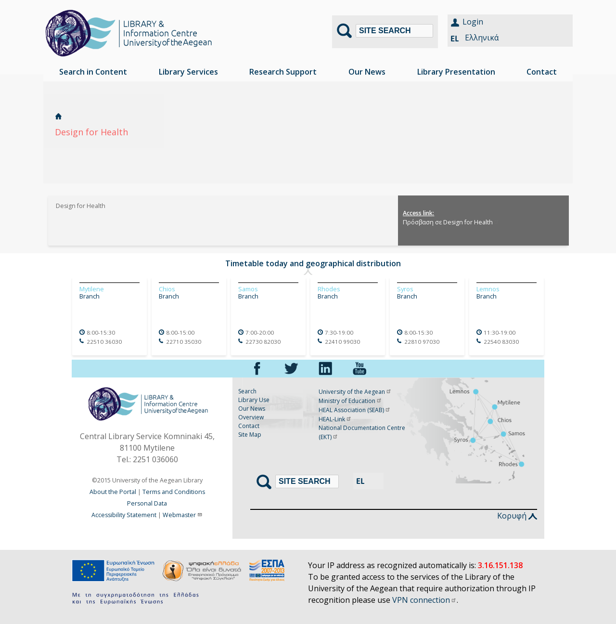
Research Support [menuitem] (283, 71)
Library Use (254, 400)
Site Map (249, 434)
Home (58, 116)
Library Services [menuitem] (188, 71)
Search (247, 391)
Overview (251, 417)
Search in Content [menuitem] (93, 71)
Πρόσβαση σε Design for (451, 222)
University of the (355, 392)
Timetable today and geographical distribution (313, 263)
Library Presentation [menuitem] (456, 71)
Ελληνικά (482, 37)
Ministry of (350, 401)
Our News (251, 408)
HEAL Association (355, 410)
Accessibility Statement (123, 515)
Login (472, 21)
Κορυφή (517, 515)
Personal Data (147, 503)
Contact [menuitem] (541, 71)
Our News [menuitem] (366, 71)
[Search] (394, 31)
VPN (424, 600)
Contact (248, 426)
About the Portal (113, 492)
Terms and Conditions (173, 492)
